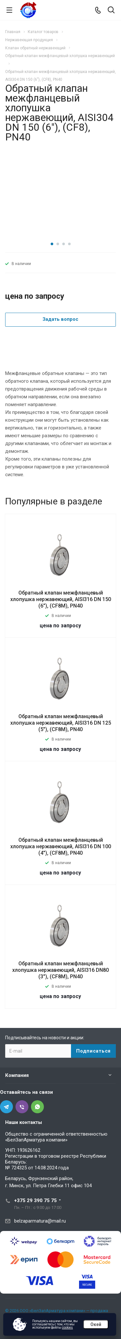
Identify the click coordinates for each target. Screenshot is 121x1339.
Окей (95, 1324)
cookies (67, 1327)
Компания (17, 1075)
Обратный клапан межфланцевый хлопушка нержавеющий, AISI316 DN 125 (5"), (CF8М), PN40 (60, 722)
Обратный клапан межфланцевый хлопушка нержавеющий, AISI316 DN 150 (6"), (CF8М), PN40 (60, 599)
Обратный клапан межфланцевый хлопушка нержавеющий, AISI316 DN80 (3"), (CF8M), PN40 (60, 970)
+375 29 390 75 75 (35, 1200)
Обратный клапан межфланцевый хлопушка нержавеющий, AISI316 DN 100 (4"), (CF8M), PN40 (60, 846)
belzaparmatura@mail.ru (40, 1221)
